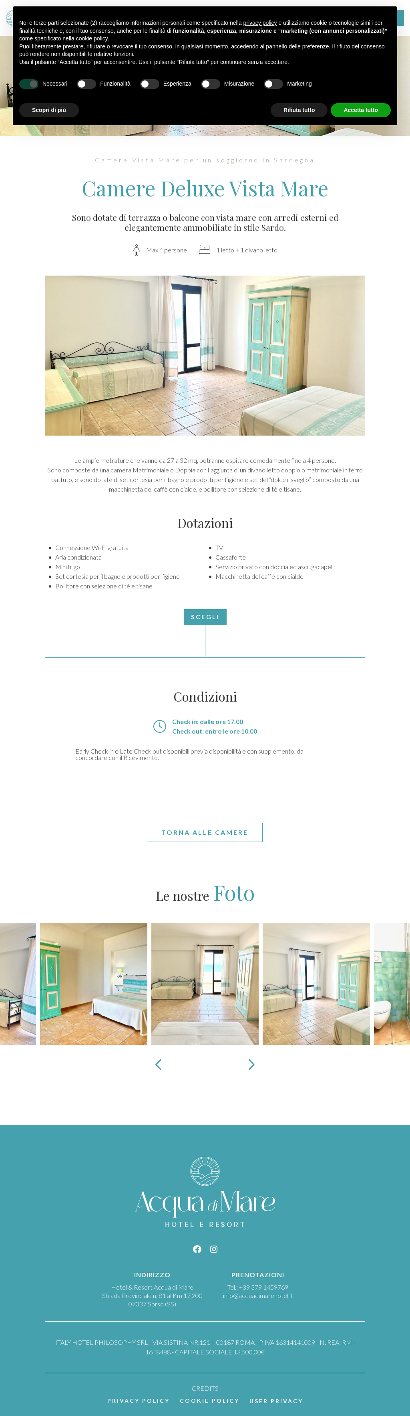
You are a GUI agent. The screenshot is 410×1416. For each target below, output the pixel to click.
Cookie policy (209, 1401)
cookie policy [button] (92, 38)
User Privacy (276, 1401)
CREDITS (205, 1388)
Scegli (205, 616)
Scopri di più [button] (49, 110)
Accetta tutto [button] (361, 110)
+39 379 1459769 (263, 1287)
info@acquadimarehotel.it (258, 1295)
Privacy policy (138, 1401)
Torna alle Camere (204, 832)
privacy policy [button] (260, 23)
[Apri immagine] (93, 982)
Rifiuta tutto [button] (299, 110)
